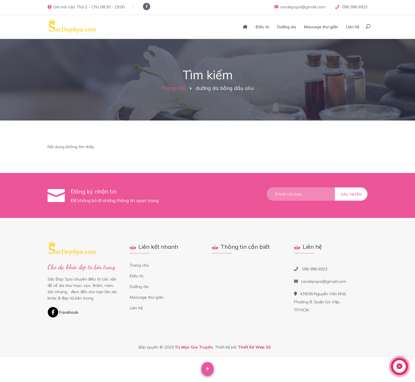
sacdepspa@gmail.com (299, 7)
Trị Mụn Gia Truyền (194, 347)
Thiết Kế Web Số (254, 347)
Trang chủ (173, 88)
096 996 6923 (354, 7)
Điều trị (262, 26)
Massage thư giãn (321, 26)
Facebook (63, 312)
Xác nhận (351, 194)
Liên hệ (352, 26)
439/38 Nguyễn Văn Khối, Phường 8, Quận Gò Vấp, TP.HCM (320, 302)
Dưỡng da (286, 26)
